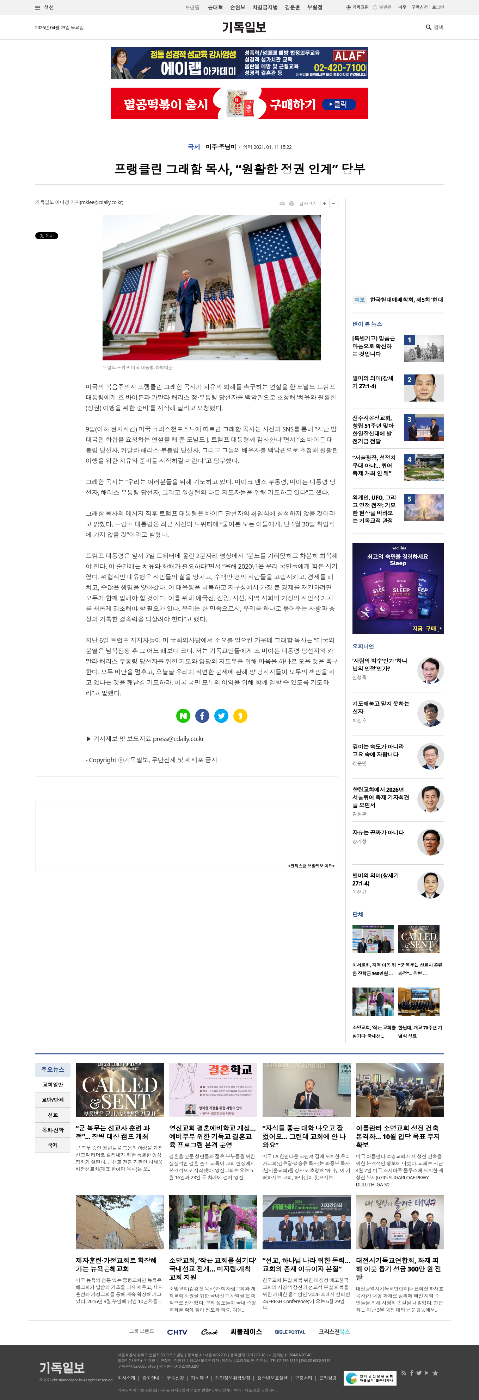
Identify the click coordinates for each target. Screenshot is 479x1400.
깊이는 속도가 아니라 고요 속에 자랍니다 (378, 750)
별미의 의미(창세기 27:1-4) (373, 382)
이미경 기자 (67, 202)
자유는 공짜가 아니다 (378, 833)
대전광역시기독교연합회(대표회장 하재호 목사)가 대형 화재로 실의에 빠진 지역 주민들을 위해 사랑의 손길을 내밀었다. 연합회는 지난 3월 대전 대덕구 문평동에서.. (400, 1299)
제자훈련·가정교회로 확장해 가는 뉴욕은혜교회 (116, 1265)
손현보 (237, 7)
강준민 (359, 763)
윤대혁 (215, 7)
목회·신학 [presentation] (52, 1130)
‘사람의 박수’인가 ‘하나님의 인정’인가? (379, 665)
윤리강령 (328, 1378)
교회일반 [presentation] (53, 1084)
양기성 (359, 841)
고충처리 (303, 1378)
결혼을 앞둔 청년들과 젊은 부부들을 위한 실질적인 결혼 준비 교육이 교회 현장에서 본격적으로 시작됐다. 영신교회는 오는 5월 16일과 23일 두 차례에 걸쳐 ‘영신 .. (212, 1167)
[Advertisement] (398, 243)
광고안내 (151, 1378)
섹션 (44, 7)
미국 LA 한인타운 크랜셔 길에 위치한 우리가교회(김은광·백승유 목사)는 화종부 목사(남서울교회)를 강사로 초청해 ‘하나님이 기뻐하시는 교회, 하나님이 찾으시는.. (307, 1167)
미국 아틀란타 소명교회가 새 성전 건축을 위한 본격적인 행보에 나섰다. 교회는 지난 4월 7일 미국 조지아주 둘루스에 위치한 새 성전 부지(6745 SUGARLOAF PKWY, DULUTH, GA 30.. (399, 1170)
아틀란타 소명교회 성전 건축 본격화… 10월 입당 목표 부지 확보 (398, 1137)
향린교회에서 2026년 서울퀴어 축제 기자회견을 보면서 (381, 797)
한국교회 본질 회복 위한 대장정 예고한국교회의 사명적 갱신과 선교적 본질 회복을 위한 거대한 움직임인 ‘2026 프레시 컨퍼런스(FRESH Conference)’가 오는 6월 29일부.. (306, 1294)
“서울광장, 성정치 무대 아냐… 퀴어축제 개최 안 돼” (374, 465)
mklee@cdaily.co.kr (101, 202)
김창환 (359, 814)
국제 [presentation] (53, 1145)
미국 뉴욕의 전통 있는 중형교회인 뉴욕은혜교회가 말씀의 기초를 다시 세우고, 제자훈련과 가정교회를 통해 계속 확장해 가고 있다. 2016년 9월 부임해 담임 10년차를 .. (119, 1291)
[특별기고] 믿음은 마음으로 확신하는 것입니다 (373, 346)
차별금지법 (265, 7)
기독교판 (360, 7)
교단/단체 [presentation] (53, 1099)
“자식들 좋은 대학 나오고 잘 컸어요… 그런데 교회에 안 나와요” (304, 1137)
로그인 (438, 7)
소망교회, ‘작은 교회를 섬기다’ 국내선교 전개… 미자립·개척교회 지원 (212, 1269)
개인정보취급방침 (233, 1378)
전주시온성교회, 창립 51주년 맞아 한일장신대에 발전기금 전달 (373, 429)
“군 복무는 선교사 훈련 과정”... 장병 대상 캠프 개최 (113, 1132)
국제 (194, 147)
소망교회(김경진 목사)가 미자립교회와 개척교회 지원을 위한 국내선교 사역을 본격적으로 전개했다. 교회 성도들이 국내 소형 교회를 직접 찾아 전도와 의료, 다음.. (212, 1299)
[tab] (52, 1084)
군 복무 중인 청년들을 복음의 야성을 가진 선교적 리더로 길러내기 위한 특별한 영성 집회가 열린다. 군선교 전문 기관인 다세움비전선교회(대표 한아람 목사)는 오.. (119, 1158)
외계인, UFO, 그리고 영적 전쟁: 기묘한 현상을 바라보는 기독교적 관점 (374, 509)
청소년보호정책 (272, 1378)
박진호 (359, 720)
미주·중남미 (220, 147)
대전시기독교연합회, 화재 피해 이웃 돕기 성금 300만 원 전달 (398, 1269)
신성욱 (359, 677)
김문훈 (292, 7)
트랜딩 (192, 7)
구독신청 (420, 7)
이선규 (359, 892)
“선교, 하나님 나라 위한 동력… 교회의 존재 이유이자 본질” (307, 1265)
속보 (359, 300)
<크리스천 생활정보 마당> (311, 866)
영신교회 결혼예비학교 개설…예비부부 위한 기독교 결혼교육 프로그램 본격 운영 (212, 1137)
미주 (402, 7)
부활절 (314, 7)
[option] (375, 952)
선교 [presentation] (53, 1114)
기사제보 (199, 1378)
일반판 (385, 7)
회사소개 (126, 1378)
